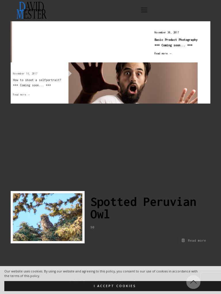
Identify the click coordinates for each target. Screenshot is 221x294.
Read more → (160, 53)
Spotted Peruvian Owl (143, 207)
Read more (197, 240)
